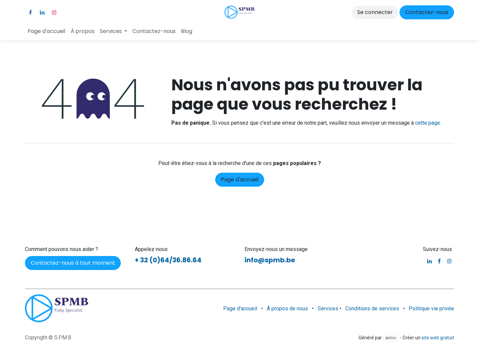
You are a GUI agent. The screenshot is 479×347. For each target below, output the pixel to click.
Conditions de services (372, 308)
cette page (427, 123)
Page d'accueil (239, 179)
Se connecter (375, 12)
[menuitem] (46, 31)
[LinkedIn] (42, 12)
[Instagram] (54, 12)
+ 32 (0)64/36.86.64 (168, 260)
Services (329, 308)
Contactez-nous (426, 12)
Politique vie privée (431, 308)
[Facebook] (30, 12)
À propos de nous (287, 308)
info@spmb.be (269, 260)
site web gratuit (437, 337)
